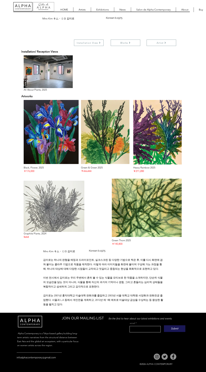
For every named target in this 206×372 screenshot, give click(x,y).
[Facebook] (173, 357)
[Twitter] (165, 357)
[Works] (125, 43)
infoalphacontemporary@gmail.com (36, 357)
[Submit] (174, 328)
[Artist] (161, 43)
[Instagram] (157, 357)
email (132, 323)
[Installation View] (89, 43)
